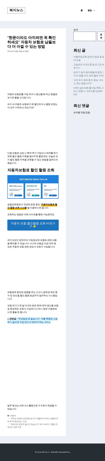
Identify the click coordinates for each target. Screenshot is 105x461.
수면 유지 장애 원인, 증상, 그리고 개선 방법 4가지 (88, 81)
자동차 (13, 415)
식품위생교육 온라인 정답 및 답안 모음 (88, 58)
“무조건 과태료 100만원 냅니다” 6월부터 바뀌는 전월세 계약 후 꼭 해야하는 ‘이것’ (32, 420)
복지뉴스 (16, 10)
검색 (75, 30)
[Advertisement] (33, 74)
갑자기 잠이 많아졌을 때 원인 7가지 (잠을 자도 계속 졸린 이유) (88, 74)
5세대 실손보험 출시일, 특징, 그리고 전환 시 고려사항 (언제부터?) (88, 91)
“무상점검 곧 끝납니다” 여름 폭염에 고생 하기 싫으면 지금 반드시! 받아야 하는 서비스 (32, 320)
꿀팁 (93, 10)
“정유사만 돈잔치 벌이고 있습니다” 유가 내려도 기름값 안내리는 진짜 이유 (32, 426)
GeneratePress (64, 452)
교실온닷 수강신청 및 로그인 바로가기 (88, 66)
